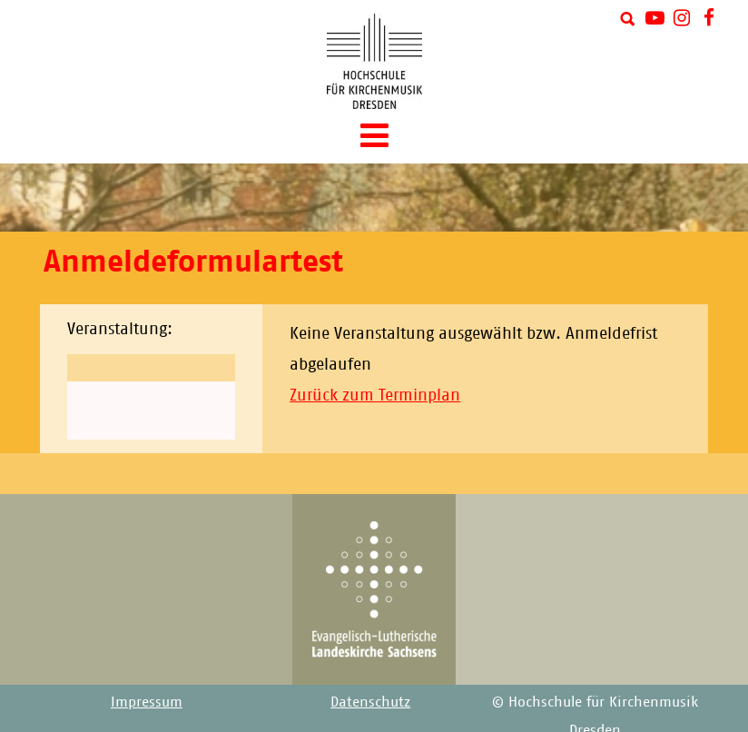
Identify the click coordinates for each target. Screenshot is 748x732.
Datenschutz (370, 701)
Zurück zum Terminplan (375, 395)
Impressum (146, 701)
